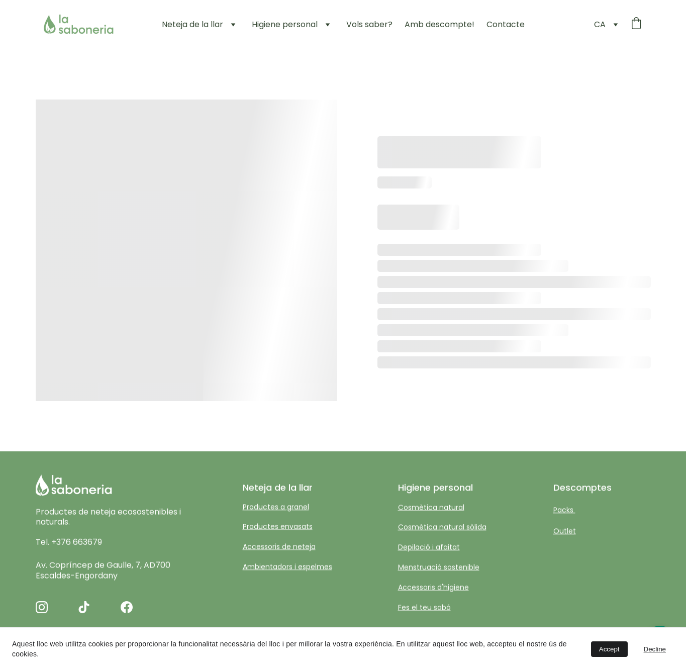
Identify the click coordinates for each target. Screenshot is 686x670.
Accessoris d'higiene (433, 588)
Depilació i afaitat (429, 547)
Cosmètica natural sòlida (442, 527)
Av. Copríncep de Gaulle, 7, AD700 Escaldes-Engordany (104, 572)
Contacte (505, 24)
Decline (655, 649)
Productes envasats (278, 527)
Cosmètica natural (431, 508)
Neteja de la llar (192, 24)
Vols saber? (369, 24)
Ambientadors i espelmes (287, 567)
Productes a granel (276, 508)
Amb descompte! (439, 24)
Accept (609, 649)
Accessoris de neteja (279, 547)
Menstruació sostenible (438, 568)
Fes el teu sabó (424, 608)
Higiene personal (285, 24)
